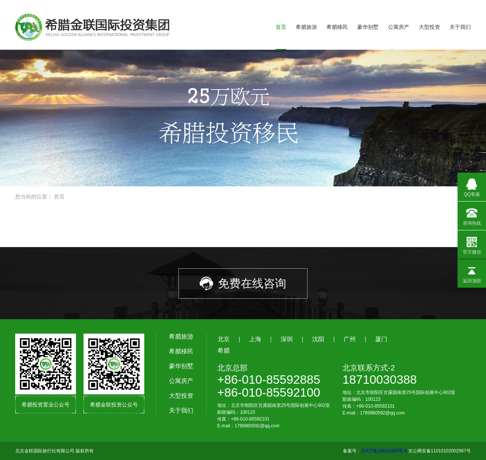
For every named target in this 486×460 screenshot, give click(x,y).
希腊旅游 (306, 27)
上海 (255, 339)
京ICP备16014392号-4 (384, 451)
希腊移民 (337, 27)
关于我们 (460, 27)
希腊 (224, 350)
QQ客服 (472, 185)
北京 (224, 339)
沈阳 (318, 339)
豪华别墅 (368, 27)
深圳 (287, 339)
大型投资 (429, 27)
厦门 (381, 339)
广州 (350, 339)
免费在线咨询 (243, 283)
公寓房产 (398, 27)
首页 (281, 27)
